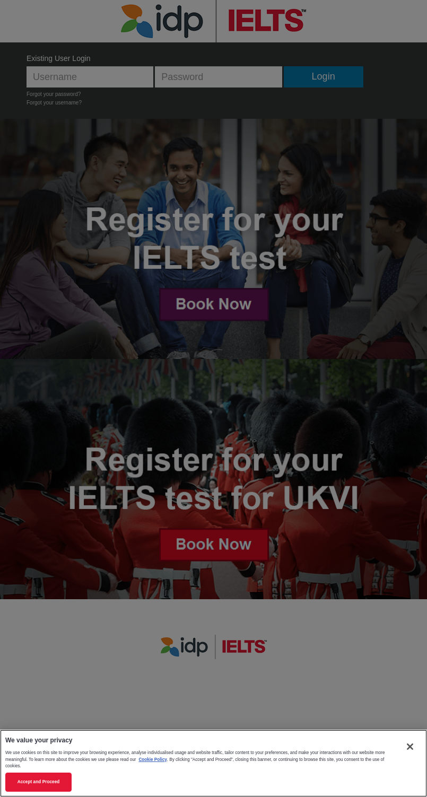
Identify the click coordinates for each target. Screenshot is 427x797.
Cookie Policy (152, 759)
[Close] (410, 746)
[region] (213, 763)
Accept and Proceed (39, 782)
